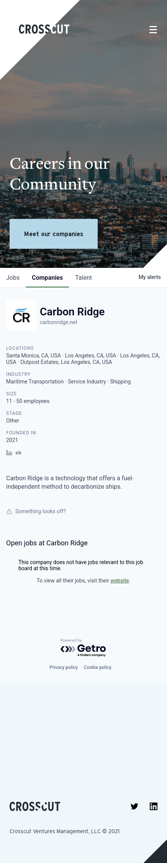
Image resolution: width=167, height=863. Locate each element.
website (119, 581)
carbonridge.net (58, 322)
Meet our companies (53, 233)
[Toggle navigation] (153, 30)
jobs (13, 277)
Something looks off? (36, 511)
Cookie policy (97, 667)
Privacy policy (63, 667)
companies (47, 277)
